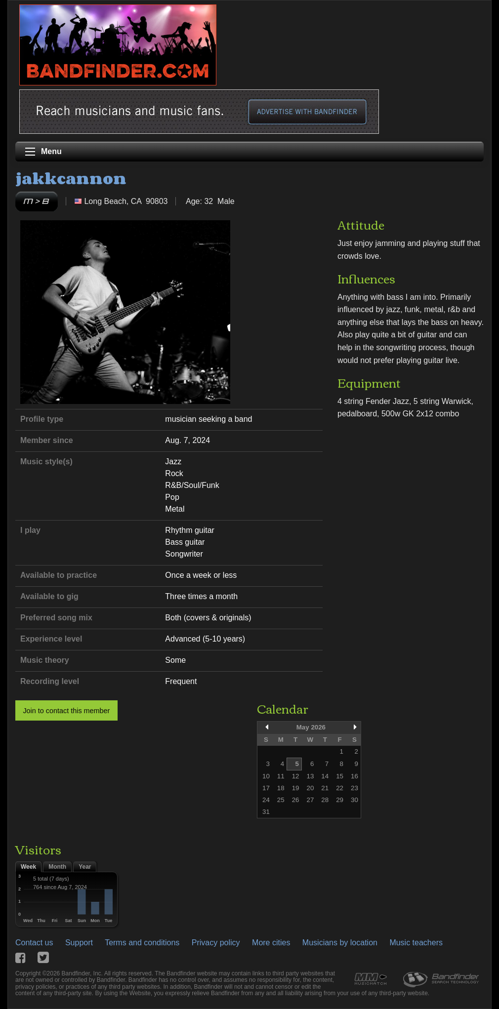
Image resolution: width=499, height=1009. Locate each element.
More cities (271, 942)
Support (79, 942)
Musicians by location (339, 942)
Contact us (34, 942)
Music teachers (416, 942)
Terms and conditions (142, 942)
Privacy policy (216, 942)
